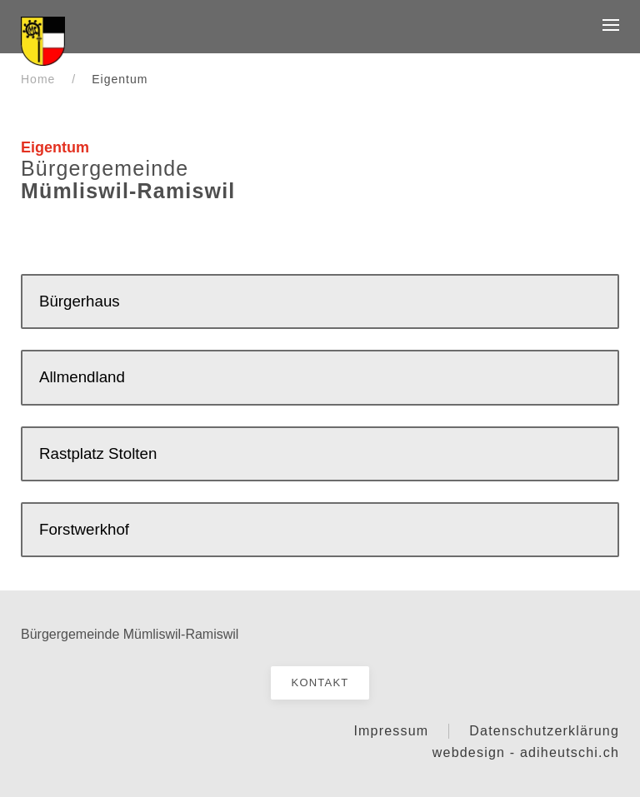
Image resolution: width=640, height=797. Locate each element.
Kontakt (320, 682)
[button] (610, 25)
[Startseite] (43, 40)
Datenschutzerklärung (544, 731)
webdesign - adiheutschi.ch (525, 752)
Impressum (390, 731)
